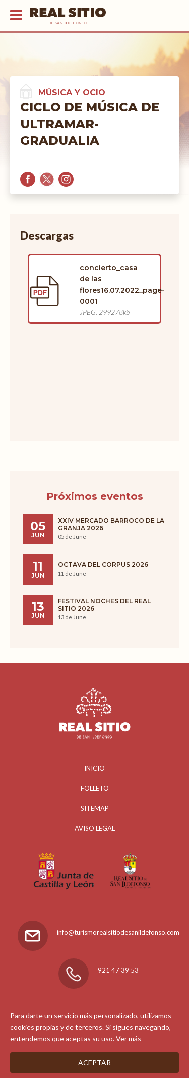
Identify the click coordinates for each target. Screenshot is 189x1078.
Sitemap (95, 808)
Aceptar (94, 1062)
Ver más (128, 1038)
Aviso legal (95, 828)
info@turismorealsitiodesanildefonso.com (118, 932)
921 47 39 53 (118, 970)
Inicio (94, 768)
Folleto (95, 788)
